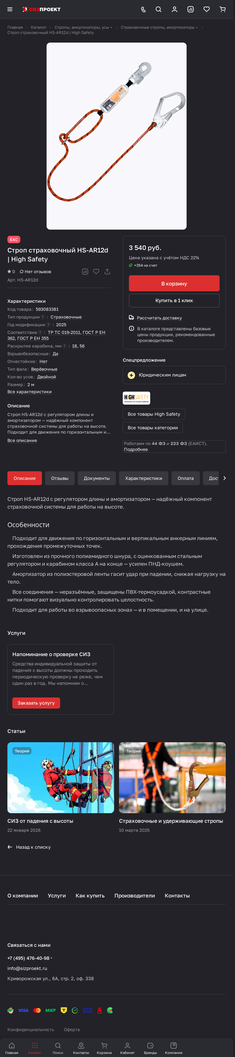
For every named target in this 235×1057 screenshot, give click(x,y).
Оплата (186, 478)
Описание (25, 478)
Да (55, 353)
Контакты (177, 895)
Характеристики (143, 478)
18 (74, 345)
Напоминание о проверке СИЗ (51, 654)
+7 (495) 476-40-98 (28, 958)
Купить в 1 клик (174, 300)
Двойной (46, 376)
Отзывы (59, 478)
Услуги (57, 895)
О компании (22, 895)
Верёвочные (44, 369)
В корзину (174, 283)
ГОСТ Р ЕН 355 (33, 338)
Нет (43, 361)
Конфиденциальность (30, 1029)
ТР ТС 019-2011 (64, 332)
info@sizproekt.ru (27, 968)
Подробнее (136, 449)
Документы (97, 478)
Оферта (72, 1029)
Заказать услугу (36, 702)
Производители (134, 895)
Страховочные (66, 316)
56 (82, 345)
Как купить (90, 895)
